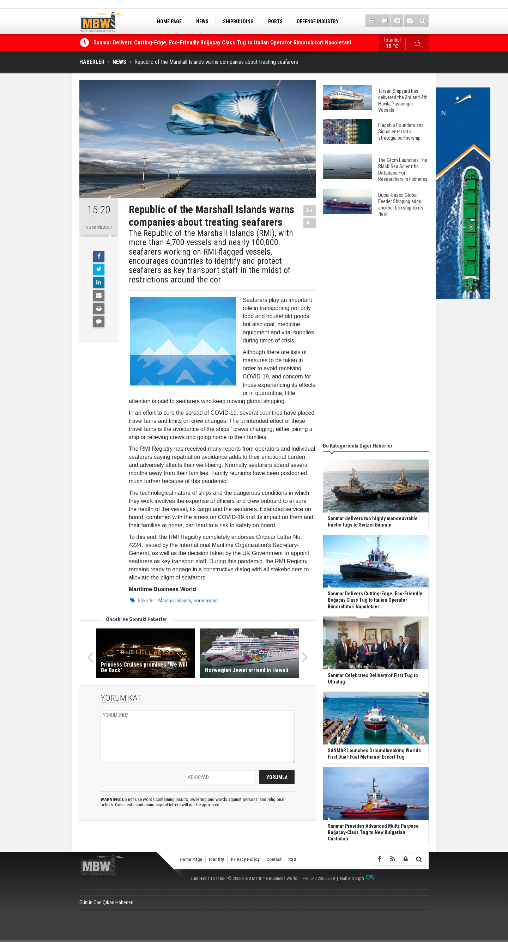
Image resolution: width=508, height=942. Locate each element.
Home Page (191, 859)
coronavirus (206, 600)
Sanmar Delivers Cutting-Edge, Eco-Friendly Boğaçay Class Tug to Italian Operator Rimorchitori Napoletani (222, 42)
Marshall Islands (174, 600)
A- (310, 222)
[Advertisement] (376, 332)
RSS (292, 859)
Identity (216, 859)
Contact (274, 859)
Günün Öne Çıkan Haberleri (106, 902)
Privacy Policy (245, 859)
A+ (309, 210)
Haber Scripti (352, 878)
